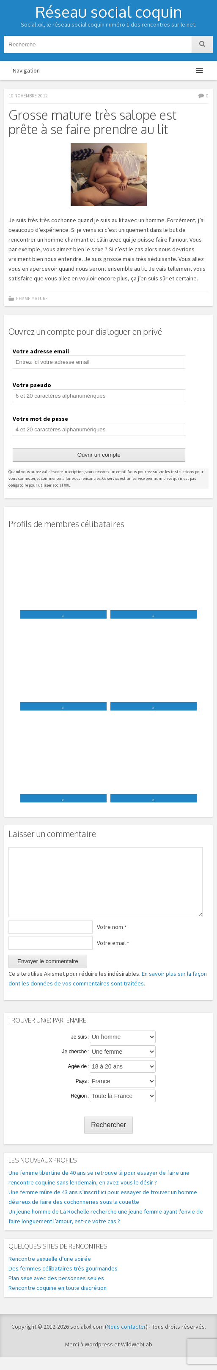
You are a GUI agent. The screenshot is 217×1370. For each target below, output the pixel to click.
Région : (80, 1109)
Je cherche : (75, 1064)
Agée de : (78, 1079)
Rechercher (108, 1137)
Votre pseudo (32, 385)
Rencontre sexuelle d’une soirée (49, 1271)
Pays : (83, 1094)
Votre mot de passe (40, 419)
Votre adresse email (41, 351)
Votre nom (111, 939)
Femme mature (32, 298)
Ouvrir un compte (99, 455)
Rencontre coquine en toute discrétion (57, 1300)
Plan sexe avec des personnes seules (56, 1291)
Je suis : (80, 1049)
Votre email (113, 955)
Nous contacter (126, 1339)
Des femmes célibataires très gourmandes (63, 1281)
